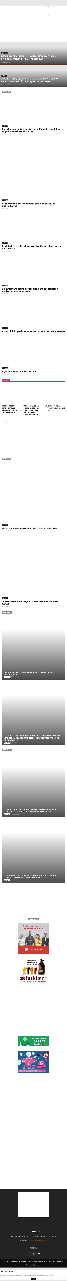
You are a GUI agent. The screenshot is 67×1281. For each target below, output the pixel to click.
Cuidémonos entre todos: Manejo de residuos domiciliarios (28, 204)
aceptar (33, 1279)
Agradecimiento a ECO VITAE (19, 371)
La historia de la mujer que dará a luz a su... (55, 408)
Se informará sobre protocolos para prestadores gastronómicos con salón (30, 289)
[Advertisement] (47, 10)
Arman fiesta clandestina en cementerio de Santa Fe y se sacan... (11, 409)
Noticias (4, 53)
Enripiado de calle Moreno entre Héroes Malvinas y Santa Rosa (31, 247)
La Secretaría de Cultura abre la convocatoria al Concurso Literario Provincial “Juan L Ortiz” (30, 810)
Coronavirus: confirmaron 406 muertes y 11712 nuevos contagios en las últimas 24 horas (32, 876)
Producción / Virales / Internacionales (41, 1261)
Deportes (7, 677)
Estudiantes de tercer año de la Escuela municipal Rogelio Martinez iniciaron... (31, 130)
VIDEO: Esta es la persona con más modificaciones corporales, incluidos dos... (32, 410)
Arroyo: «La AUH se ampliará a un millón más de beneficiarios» (30, 528)
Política (5, 525)
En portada (22, 1261)
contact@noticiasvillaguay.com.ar (37, 1240)
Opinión (14, 1261)
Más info (51, 1275)
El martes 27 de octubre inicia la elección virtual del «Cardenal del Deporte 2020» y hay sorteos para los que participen (32, 738)
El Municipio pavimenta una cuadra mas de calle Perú (33, 331)
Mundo (4, 75)
